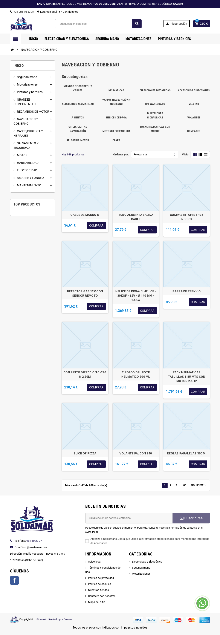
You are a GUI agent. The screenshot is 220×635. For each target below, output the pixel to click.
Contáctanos (68, 11)
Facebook (14, 580)
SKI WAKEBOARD (155, 104)
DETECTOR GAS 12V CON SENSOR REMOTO (85, 293)
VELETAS (194, 104)
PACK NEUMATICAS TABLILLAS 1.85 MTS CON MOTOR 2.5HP (186, 377)
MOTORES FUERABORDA (116, 131)
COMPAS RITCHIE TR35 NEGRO (186, 217)
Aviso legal (94, 561)
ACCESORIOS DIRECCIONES (194, 90)
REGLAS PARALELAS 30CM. (186, 453)
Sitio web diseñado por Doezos (54, 619)
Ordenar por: (121, 154)
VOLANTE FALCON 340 (135, 453)
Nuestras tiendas (98, 590)
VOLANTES (193, 117)
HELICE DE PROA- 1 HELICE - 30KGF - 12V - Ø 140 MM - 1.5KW (135, 296)
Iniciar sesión (176, 24)
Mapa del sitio (96, 602)
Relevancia (140, 154)
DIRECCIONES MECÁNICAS (155, 90)
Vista (185, 154)
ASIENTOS (78, 117)
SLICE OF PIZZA (84, 453)
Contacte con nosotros (102, 596)
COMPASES (193, 131)
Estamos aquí (47, 11)
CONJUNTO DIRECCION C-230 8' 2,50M (85, 374)
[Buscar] (98, 23)
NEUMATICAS (116, 90)
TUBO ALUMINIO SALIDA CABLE (135, 217)
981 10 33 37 (34, 540)
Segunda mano (141, 567)
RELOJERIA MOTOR (78, 140)
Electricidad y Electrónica (147, 561)
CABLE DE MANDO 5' (84, 214)
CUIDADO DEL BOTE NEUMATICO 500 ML (135, 374)
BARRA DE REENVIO (186, 291)
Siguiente (198, 485)
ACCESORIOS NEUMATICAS (78, 104)
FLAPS (116, 140)
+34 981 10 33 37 (22, 11)
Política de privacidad (101, 578)
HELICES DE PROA (116, 117)
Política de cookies (99, 584)
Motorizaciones (141, 573)
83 (184, 485)
